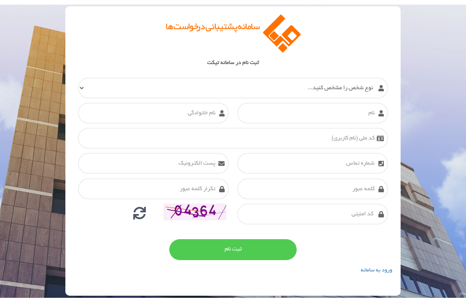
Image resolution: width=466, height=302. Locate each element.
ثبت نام (233, 249)
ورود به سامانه (376, 271)
